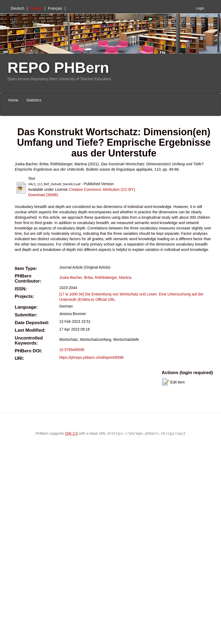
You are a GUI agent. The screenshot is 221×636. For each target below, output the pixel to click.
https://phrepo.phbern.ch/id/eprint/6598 (91, 357)
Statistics (33, 100)
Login (200, 8)
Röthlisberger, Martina (113, 277)
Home (13, 100)
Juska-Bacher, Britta (76, 277)
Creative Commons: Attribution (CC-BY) (102, 189)
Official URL (105, 299)
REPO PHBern (58, 67)
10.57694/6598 (71, 350)
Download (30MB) (43, 195)
